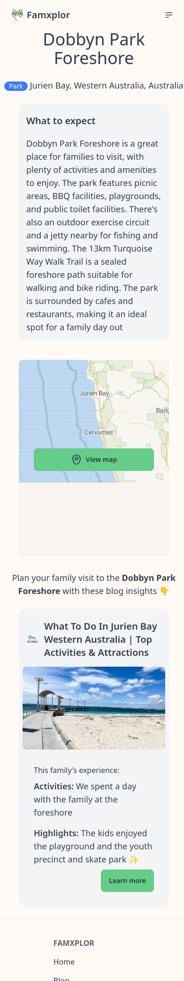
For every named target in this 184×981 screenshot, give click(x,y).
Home (64, 962)
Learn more (127, 880)
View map (94, 459)
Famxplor (41, 14)
